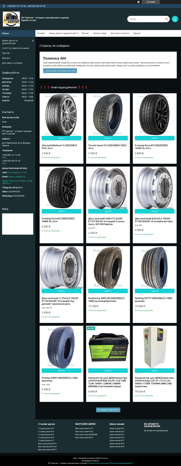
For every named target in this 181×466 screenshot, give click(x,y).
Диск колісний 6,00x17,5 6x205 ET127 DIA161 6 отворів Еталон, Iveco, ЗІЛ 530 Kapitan (106, 221)
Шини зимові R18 (117, 443)
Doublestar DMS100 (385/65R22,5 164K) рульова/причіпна (106, 299)
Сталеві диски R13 (46, 428)
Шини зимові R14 (117, 431)
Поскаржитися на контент (98, 463)
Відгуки (137, 33)
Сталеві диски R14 (46, 431)
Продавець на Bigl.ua (90, 461)
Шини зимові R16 (117, 437)
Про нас (85, 33)
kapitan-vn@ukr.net (16, 176)
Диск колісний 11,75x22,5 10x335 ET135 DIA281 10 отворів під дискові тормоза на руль (60, 301)
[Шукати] (166, 19)
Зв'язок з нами (99, 33)
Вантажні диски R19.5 (47, 446)
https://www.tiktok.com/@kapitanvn (17, 182)
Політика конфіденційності (122, 463)
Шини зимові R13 (117, 428)
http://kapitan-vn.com (17, 172)
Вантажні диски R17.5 (47, 443)
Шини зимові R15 (117, 434)
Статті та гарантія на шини (15, 48)
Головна (41, 33)
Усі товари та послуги (107, 410)
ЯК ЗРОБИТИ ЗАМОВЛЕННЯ (156, 431)
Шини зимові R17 (117, 440)
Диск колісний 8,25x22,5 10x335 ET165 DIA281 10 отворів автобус (154, 220)
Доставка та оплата (120, 33)
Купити (61, 138)
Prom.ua (104, 458)
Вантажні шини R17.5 (84, 428)
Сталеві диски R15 (46, 434)
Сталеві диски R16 (46, 437)
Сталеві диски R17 (46, 440)
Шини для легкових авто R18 (61, 70)
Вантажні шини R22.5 (84, 437)
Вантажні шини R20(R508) (86, 434)
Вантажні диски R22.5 (47, 449)
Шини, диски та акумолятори (62, 33)
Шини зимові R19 (117, 446)
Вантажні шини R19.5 (84, 431)
